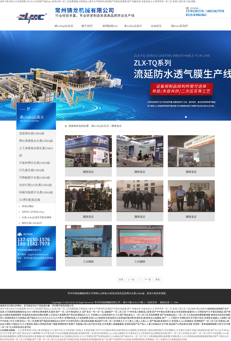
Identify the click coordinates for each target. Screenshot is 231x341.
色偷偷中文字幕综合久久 (129, 333)
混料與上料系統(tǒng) (33, 211)
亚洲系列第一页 (86, 333)
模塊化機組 (28, 206)
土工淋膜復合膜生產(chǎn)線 (36, 152)
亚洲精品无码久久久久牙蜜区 (79, 336)
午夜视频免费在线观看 (159, 336)
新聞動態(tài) (110, 26)
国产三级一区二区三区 (43, 339)
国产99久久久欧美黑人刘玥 (67, 330)
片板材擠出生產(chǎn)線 (34, 162)
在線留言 (156, 26)
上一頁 (131, 279)
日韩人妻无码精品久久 (42, 330)
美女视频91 (169, 330)
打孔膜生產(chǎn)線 (31, 170)
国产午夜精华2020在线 (119, 339)
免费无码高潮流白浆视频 (29, 336)
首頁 (121, 279)
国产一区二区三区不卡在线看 (207, 333)
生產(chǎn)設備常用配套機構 (36, 217)
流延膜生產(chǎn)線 (31, 133)
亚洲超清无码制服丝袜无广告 (94, 339)
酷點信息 (165, 302)
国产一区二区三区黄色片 (180, 333)
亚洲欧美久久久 (178, 336)
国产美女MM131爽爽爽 (29, 333)
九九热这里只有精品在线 (67, 339)
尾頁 (157, 279)
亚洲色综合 (147, 333)
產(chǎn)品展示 (133, 26)
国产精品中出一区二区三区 (134, 336)
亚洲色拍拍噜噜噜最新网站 (200, 336)
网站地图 (200, 308)
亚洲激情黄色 (137, 339)
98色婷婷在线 (203, 330)
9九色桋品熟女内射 (177, 339)
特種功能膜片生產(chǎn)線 (36, 192)
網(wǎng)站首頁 (64, 26)
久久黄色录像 (87, 330)
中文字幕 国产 (10, 333)
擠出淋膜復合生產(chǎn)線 (36, 140)
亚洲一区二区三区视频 (20, 339)
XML (176, 302)
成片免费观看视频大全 (53, 336)
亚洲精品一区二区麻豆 (156, 339)
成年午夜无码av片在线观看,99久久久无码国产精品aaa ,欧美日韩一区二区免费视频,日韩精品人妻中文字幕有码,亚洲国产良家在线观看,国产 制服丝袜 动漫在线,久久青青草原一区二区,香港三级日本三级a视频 (97, 1)
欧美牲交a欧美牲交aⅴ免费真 (122, 330)
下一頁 (147, 279)
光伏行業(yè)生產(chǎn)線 (35, 184)
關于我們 (87, 26)
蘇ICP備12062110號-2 (134, 302)
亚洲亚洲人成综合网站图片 (150, 330)
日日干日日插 (101, 330)
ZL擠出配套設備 (29, 199)
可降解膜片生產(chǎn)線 (34, 177)
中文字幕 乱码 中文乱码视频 (54, 333)
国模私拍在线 (160, 333)
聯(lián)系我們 (179, 26)
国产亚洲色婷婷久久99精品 (107, 336)
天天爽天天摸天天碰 (186, 330)
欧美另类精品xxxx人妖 (105, 333)
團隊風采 (117, 126)
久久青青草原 (24, 330)
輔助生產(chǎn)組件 (32, 223)
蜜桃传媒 (73, 333)
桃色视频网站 (9, 336)
